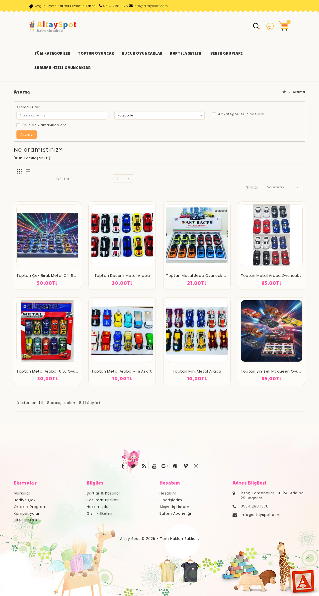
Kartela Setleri (186, 53)
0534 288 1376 (115, 5)
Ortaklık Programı (31, 506)
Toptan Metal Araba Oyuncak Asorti (276, 275)
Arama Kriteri (28, 107)
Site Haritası (25, 520)
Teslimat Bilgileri (103, 499)
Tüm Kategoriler (52, 53)
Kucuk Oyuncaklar (142, 53)
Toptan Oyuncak (96, 53)
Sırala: (252, 187)
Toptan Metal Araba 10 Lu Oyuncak (50, 371)
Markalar (22, 493)
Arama (299, 92)
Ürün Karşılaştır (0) (32, 158)
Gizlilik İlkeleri (99, 513)
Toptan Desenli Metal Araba (122, 275)
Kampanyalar (27, 513)
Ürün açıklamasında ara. (42, 125)
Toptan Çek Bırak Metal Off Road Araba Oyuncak (64, 275)
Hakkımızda (98, 506)
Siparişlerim (171, 499)
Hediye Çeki (25, 499)
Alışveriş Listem (174, 506)
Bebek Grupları (226, 53)
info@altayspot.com (151, 5)
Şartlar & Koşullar (103, 493)
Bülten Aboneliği (175, 513)
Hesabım (168, 493)
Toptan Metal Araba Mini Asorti (122, 371)
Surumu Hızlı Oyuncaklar (62, 67)
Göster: (63, 178)
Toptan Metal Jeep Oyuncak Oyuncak (203, 275)
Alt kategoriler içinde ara (238, 114)
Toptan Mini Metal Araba (197, 371)
